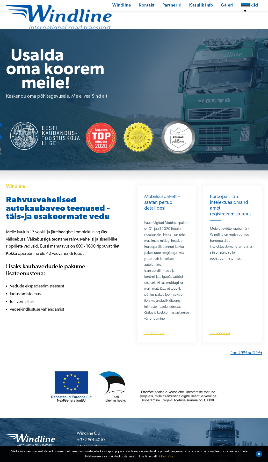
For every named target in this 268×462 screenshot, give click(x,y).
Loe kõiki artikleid (246, 353)
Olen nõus (166, 456)
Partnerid (154, 15)
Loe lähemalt (148, 456)
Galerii (211, 15)
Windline (103, 15)
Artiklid (233, 15)
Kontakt (129, 15)
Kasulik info (184, 15)
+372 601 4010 (91, 440)
